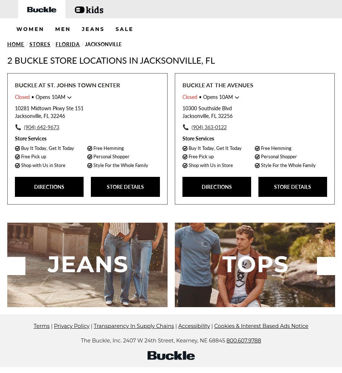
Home (15, 44)
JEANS (93, 29)
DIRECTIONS (49, 187)
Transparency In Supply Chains (134, 326)
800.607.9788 (243, 340)
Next (326, 266)
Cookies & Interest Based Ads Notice (261, 326)
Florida (68, 44)
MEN (63, 29)
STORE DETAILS (125, 187)
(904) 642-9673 (41, 127)
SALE (125, 29)
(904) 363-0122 (209, 127)
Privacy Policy (71, 326)
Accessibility (194, 326)
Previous (16, 266)
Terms (42, 326)
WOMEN (30, 29)
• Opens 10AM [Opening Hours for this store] (40, 97)
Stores (40, 44)
